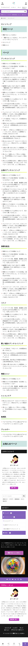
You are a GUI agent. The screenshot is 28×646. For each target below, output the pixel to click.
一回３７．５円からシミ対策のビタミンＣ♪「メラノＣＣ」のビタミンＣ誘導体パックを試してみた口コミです (15, 131)
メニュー (14, 644)
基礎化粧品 (14, 14)
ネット (19, 7)
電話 (19, 644)
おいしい (6, 630)
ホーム (3, 644)
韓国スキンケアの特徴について (11, 63)
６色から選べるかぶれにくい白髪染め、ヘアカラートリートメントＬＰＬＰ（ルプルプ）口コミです (15, 149)
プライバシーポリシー (17, 630)
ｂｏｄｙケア (6, 396)
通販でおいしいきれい (14, 553)
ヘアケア (9, 14)
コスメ (3, 303)
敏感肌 (4, 417)
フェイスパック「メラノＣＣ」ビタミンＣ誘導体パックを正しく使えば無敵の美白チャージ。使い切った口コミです (15, 114)
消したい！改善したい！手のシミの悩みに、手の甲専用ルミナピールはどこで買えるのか (15, 156)
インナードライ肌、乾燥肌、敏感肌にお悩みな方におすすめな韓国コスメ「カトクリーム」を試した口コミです (15, 73)
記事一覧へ (13, 487)
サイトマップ (11, 18)
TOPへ (25, 644)
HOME (4, 18)
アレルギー (5, 429)
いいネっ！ (13, 7)
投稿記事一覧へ (13, 619)
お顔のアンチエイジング (10, 170)
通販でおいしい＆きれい (10, 35)
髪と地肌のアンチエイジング (12, 343)
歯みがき (24, 14)
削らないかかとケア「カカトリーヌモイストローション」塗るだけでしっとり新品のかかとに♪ (15, 143)
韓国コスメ (3, 14)
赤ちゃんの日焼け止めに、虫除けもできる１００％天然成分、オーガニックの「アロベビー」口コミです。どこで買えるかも (15, 162)
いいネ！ (15, 628)
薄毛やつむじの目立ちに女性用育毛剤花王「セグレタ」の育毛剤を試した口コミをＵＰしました (15, 125)
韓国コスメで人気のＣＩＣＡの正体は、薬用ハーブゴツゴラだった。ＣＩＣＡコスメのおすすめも (15, 94)
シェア (8, 644)
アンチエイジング (5, 7)
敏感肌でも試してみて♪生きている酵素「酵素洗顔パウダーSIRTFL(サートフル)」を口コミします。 (14, 87)
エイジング (8, 628)
